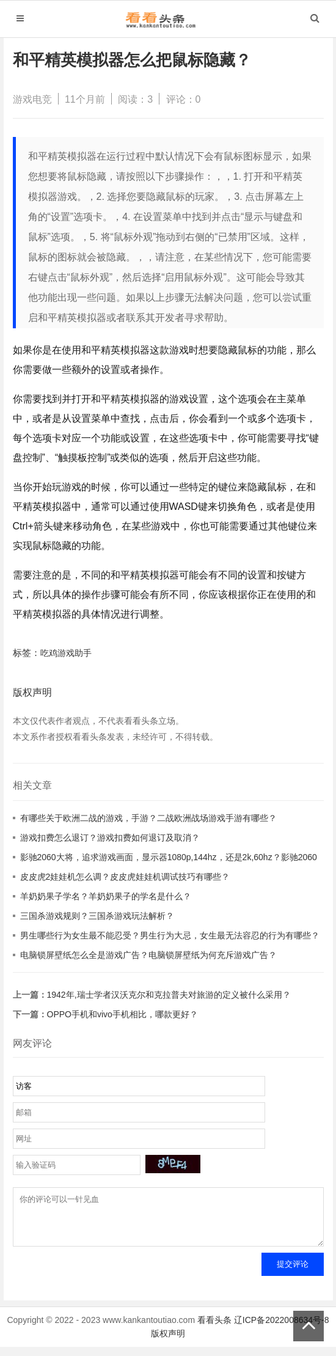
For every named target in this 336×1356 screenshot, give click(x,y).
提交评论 (293, 1273)
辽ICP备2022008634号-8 (281, 1329)
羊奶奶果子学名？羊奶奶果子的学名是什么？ (105, 896)
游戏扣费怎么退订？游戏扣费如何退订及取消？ (110, 837)
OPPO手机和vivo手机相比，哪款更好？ (122, 1014)
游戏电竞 (32, 99)
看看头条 (214, 1329)
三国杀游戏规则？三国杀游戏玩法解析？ (97, 916)
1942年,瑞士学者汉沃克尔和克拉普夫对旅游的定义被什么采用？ (169, 995)
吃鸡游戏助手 (66, 653)
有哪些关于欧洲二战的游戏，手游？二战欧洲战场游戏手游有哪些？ (148, 818)
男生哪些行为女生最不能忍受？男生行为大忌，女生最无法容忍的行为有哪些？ (170, 935)
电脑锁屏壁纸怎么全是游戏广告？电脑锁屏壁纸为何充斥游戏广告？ (148, 955)
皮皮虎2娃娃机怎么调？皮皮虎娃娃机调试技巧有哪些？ (125, 877)
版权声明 (168, 1342)
